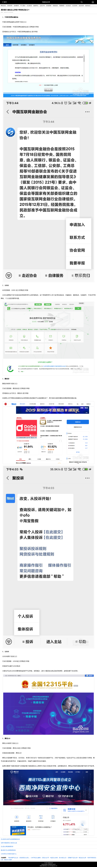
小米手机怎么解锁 (36, 857)
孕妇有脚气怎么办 (13, 857)
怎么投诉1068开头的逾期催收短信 (10, 839)
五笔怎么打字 (45, 857)
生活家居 (29, 5)
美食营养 (9, 5)
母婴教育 (61, 5)
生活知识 (68, 5)
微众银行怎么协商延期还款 (8, 850)
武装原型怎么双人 (24, 857)
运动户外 (42, 5)
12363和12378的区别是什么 (8, 854)
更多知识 (87, 5)
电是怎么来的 (54, 857)
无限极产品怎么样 (73, 857)
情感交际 (55, 5)
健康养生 (35, 5)
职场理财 (48, 5)
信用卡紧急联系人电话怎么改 (9, 843)
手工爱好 (22, 5)
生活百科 (74, 5)
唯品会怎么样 (82, 857)
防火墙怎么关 (62, 857)
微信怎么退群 (8, 859)
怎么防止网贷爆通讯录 (7, 846)
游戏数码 (16, 5)
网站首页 (3, 5)
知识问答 (81, 5)
